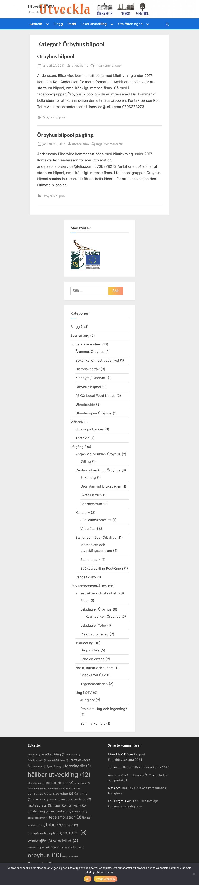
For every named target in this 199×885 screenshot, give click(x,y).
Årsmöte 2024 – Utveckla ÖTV (129, 775)
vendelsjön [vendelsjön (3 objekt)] (40, 841)
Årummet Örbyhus (90, 351)
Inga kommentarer (109, 65)
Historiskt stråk (87, 369)
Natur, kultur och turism (94, 668)
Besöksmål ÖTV (93, 675)
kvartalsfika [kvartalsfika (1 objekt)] (40, 799)
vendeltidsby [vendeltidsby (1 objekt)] (36, 847)
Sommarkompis (92, 723)
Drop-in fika (90, 650)
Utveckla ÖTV (41, 6)
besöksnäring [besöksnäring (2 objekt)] (53, 754)
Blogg (58, 24)
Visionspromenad (94, 634)
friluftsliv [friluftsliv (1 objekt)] (39, 766)
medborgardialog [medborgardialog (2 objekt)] (76, 799)
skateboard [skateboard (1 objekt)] (79, 811)
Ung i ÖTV (83, 693)
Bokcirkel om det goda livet (97, 360)
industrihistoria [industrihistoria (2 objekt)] (59, 783)
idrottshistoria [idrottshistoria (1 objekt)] (36, 783)
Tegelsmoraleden (94, 684)
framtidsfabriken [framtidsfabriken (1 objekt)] (57, 760)
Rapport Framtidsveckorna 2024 (146, 767)
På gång (77, 447)
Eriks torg (88, 477)
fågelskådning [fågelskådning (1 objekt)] (55, 766)
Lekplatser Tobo (93, 625)
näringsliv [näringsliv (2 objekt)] (76, 806)
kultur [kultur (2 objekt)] (66, 794)
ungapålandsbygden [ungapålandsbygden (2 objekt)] (45, 833)
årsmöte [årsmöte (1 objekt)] (78, 847)
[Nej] (194, 874)
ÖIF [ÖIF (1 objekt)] (68, 847)
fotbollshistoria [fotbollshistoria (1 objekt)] (37, 760)
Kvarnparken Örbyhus (102, 616)
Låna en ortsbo (92, 659)
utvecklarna (79, 65)
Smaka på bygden (89, 429)
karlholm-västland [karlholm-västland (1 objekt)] (70, 788)
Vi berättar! (89, 529)
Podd (72, 24)
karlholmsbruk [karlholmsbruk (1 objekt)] (37, 794)
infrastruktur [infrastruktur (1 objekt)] (82, 783)
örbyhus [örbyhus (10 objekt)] (44, 855)
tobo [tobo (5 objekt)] (54, 824)
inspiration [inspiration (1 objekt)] (51, 788)
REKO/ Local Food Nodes (95, 396)
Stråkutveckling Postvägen (101, 568)
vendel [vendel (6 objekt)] (75, 833)
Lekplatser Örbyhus (96, 609)
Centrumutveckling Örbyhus (97, 470)
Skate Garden (91, 495)
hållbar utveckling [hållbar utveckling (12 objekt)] (59, 774)
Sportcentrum (91, 504)
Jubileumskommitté (95, 520)
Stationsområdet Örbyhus (95, 537)
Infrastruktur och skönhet (95, 593)
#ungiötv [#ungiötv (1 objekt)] (34, 754)
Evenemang (79, 335)
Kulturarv (82, 512)
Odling (85, 461)
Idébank (76, 422)
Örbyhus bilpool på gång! (66, 135)
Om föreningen (130, 24)
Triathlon (82, 438)
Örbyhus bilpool (55, 56)
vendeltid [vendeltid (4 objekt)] (65, 840)
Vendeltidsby (85, 577)
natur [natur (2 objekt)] (59, 806)
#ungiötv (87, 700)
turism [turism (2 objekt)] (71, 825)
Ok (87, 878)
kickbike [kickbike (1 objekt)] (53, 794)
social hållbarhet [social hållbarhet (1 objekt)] (38, 817)
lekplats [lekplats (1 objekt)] (54, 799)
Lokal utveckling (93, 24)
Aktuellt (35, 24)
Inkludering (84, 643)
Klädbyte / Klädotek (91, 378)
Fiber (84, 600)
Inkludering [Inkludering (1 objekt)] (35, 788)
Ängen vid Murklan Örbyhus (98, 454)
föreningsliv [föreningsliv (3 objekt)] (78, 766)
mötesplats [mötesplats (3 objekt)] (40, 805)
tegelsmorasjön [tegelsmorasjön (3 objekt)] (65, 817)
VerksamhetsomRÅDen (88, 586)
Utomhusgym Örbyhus (93, 413)
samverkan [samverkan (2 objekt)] (60, 811)
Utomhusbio (85, 404)
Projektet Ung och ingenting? (103, 709)
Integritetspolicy (105, 878)
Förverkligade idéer (85, 344)
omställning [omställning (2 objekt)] (39, 811)
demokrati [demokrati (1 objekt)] (73, 754)
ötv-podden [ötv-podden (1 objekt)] (70, 856)
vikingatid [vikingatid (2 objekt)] (54, 847)
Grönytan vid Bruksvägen (100, 486)
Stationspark (90, 559)
